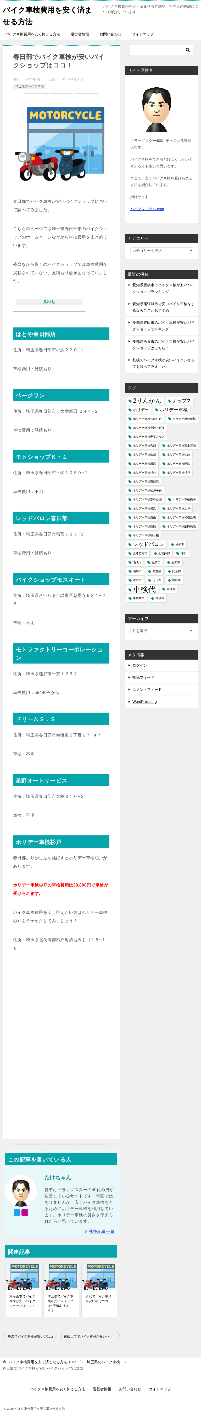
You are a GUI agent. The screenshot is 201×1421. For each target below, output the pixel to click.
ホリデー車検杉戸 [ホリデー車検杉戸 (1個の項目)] (178, 472)
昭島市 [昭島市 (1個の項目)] (137, 571)
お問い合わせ (110, 34)
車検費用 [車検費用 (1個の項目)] (138, 598)
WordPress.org (144, 701)
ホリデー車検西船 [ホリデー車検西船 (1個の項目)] (144, 526)
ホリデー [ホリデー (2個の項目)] (141, 410)
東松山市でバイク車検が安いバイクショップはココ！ (22, 1301)
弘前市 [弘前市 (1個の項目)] (156, 562)
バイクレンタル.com (147, 209)
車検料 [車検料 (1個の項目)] (171, 589)
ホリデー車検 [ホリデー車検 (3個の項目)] (174, 409)
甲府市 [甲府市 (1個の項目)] (176, 580)
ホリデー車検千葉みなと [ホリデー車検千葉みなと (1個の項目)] (149, 436)
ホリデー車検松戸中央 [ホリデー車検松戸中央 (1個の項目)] (147, 490)
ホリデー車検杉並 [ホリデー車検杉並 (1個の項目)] (144, 472)
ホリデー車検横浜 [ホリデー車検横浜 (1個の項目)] (144, 508)
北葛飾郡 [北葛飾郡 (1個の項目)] (164, 553)
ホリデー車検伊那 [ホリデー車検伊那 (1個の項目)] (184, 418)
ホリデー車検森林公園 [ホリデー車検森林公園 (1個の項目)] (147, 499)
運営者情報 (80, 34)
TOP (42, 1362)
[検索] (161, 50)
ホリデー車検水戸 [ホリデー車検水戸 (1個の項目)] (178, 508)
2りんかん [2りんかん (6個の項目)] (147, 400)
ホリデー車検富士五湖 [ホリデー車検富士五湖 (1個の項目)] (181, 445)
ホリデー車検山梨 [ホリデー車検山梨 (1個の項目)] (144, 454)
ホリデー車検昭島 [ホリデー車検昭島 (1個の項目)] (178, 463)
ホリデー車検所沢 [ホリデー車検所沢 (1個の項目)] (144, 463)
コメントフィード (147, 689)
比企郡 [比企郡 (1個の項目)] (176, 571)
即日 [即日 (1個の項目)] (184, 553)
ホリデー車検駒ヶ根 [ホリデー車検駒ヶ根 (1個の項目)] (146, 535)
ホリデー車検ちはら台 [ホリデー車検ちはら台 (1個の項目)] (147, 418)
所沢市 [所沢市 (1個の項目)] (175, 562)
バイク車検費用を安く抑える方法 (32, 34)
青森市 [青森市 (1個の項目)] (159, 598)
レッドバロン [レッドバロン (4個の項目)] (148, 544)
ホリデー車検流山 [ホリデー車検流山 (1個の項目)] (144, 517)
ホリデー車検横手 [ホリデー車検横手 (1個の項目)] (184, 499)
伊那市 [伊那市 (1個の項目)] (179, 544)
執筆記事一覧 (102, 1231)
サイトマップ (143, 34)
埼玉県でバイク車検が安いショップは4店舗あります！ (61, 1303)
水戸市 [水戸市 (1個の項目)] (137, 580)
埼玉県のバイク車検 (29, 86)
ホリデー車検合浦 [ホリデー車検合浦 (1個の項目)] (144, 445)
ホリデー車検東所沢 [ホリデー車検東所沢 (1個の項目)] (146, 481)
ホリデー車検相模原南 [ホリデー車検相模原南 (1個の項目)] (181, 517)
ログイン (139, 665)
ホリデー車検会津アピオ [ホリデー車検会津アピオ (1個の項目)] (149, 427)
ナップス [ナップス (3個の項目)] (181, 400)
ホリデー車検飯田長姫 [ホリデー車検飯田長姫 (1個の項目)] (181, 526)
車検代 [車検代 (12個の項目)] (144, 589)
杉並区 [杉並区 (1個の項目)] (157, 571)
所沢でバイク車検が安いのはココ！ (98, 1299)
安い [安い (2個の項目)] (137, 562)
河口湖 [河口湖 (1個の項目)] (157, 580)
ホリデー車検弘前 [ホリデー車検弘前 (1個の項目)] (178, 454)
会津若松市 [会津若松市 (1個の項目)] (140, 553)
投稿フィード (143, 677)
